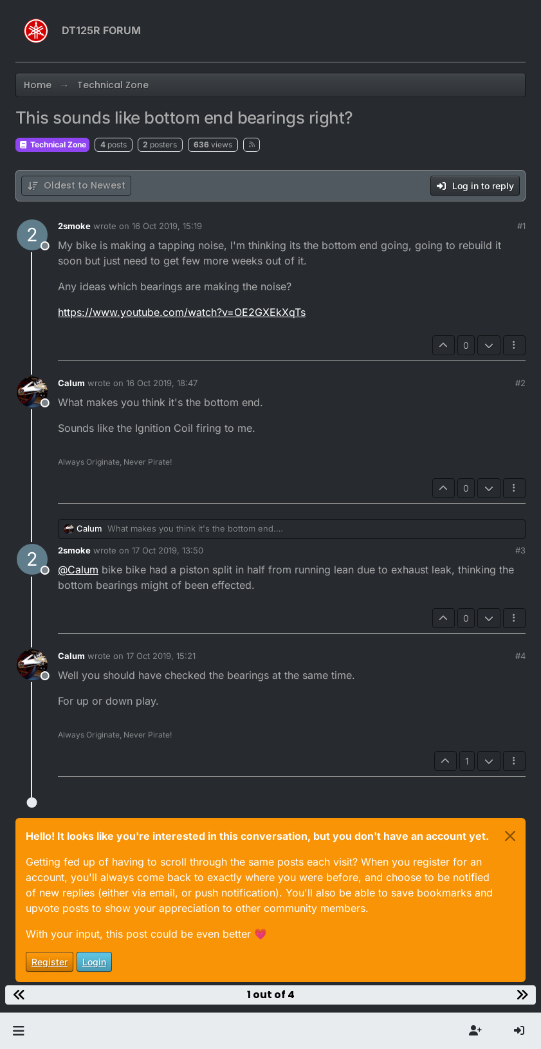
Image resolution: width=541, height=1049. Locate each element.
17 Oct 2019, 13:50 (167, 550)
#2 (520, 383)
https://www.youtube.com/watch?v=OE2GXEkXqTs (182, 312)
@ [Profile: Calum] (78, 569)
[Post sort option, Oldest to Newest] (76, 186)
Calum (71, 383)
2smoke (74, 226)
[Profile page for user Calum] (32, 391)
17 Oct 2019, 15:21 (161, 656)
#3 (520, 550)
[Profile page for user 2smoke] (32, 234)
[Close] (510, 836)
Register (50, 961)
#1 (521, 226)
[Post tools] (514, 345)
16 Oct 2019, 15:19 (167, 226)
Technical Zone (52, 144)
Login (94, 961)
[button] (18, 1031)
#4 (520, 656)
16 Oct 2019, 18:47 (161, 383)
